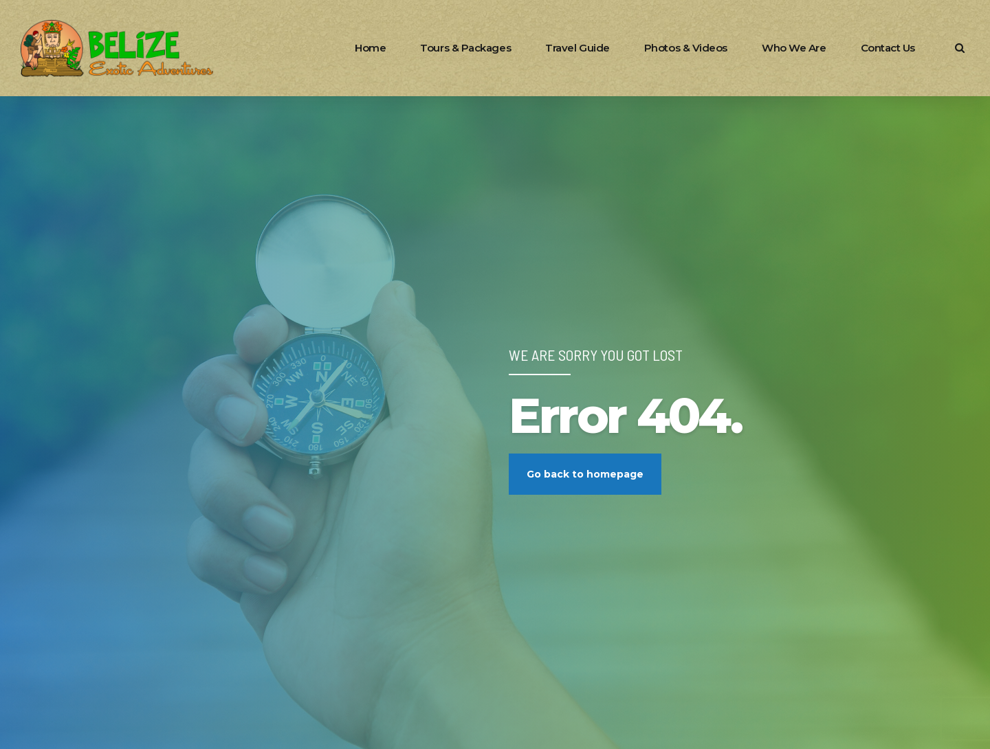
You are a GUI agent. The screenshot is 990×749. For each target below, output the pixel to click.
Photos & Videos (685, 47)
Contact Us (888, 47)
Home (370, 47)
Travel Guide (577, 47)
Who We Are (794, 47)
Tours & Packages (465, 47)
